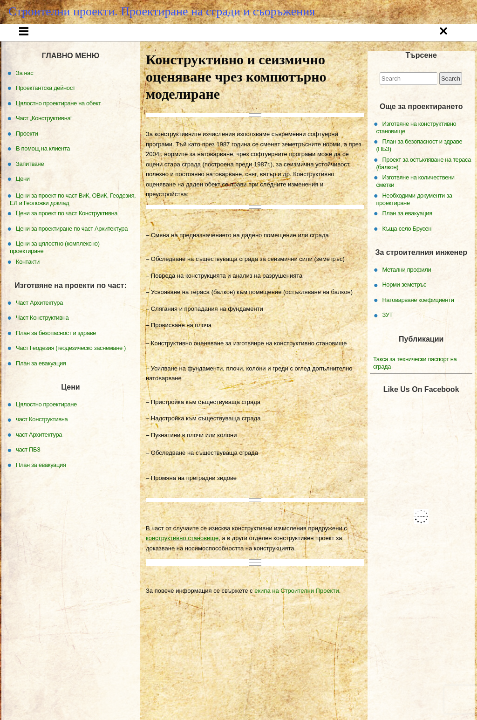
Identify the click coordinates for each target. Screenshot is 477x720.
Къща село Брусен (406, 255)
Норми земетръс (404, 311)
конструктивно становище (182, 565)
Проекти (313, 34)
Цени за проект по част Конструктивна (66, 240)
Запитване (440, 34)
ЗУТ (387, 341)
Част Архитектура (39, 329)
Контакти (261, 55)
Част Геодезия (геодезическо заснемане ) (71, 374)
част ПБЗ (28, 476)
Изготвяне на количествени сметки (415, 208)
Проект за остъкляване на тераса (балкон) (423, 190)
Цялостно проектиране (46, 431)
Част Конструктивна (42, 344)
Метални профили (406, 296)
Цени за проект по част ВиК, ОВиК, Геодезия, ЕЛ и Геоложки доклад (73, 226)
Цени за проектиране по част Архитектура (72, 255)
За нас (104, 34)
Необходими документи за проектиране (414, 226)
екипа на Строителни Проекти (296, 618)
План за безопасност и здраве (56, 360)
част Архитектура (39, 461)
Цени (203, 55)
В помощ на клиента (376, 34)
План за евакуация (407, 240)
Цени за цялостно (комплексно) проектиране (55, 274)
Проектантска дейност (170, 34)
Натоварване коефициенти (418, 326)
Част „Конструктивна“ (245, 34)
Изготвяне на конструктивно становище (416, 154)
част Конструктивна (42, 446)
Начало (45, 34)
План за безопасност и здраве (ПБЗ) (419, 172)
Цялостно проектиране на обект (58, 130)
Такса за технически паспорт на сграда (415, 390)
